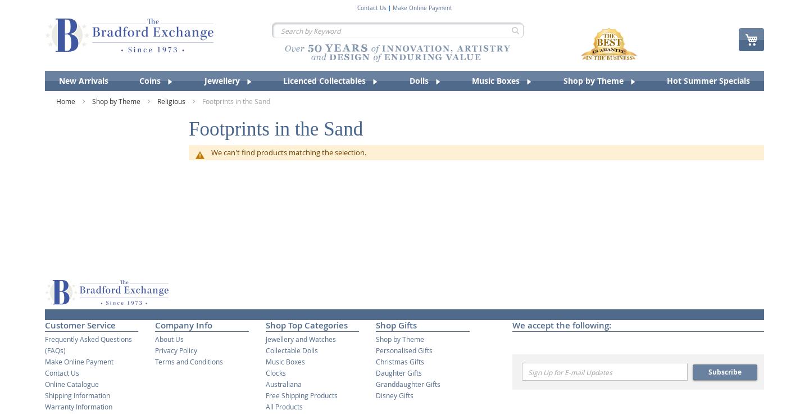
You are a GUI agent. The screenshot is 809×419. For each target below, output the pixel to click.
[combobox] (398, 30)
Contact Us (372, 8)
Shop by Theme (117, 101)
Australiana (284, 384)
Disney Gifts (394, 395)
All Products (284, 406)
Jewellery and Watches (301, 339)
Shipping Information (77, 395)
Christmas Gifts (400, 361)
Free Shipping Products (302, 395)
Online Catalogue (72, 384)
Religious (172, 101)
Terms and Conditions (189, 361)
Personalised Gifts (404, 350)
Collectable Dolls (292, 350)
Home (66, 101)
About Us (169, 339)
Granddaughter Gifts (408, 384)
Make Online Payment (422, 8)
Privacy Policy (176, 350)
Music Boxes (285, 361)
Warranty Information (78, 406)
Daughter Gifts (399, 372)
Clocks (276, 372)
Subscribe (725, 372)
